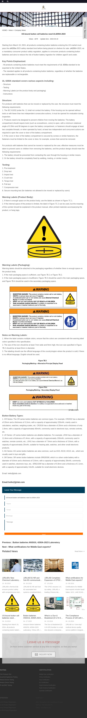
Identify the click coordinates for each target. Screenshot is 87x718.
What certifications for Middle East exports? (29, 547)
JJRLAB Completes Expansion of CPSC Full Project (52, 579)
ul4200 (72, 48)
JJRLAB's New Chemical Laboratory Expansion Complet (10, 579)
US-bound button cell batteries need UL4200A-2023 (10, 617)
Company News (20, 30)
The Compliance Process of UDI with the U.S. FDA (75, 617)
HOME (4, 30)
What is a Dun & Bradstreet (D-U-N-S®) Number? (54, 617)
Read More (80, 551)
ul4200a (13, 48)
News (11, 30)
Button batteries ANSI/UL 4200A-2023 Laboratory (36, 542)
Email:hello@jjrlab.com (13, 482)
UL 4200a (64, 65)
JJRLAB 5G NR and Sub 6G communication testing (32, 579)
